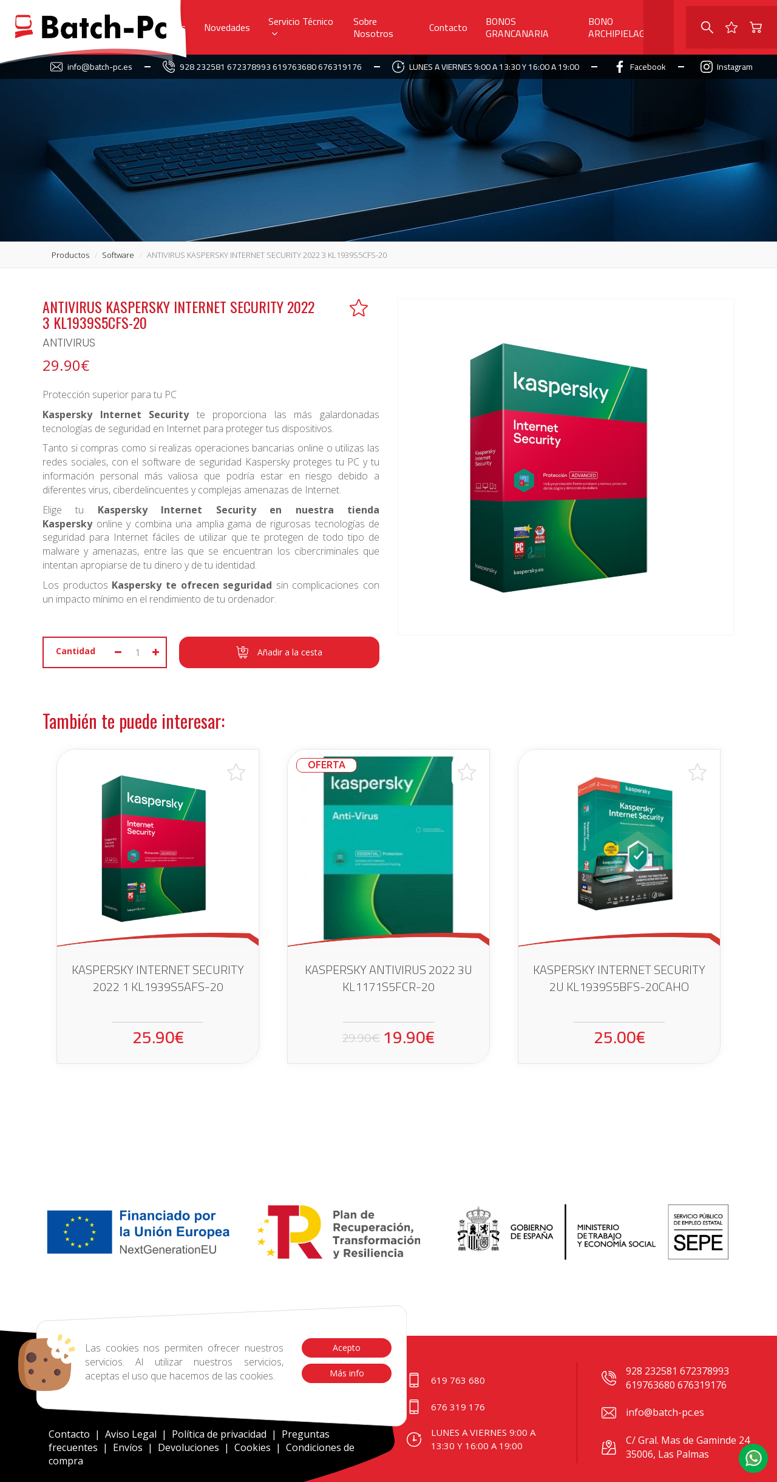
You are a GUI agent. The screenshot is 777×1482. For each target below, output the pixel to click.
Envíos (128, 1447)
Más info (346, 1373)
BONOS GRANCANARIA (517, 27)
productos (70, 254)
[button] (753, 1458)
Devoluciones (188, 1447)
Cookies (252, 1447)
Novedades (227, 27)
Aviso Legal (131, 1434)
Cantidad (75, 651)
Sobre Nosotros (373, 27)
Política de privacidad (220, 1434)
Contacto (448, 27)
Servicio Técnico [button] (300, 25)
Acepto (347, 1347)
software (118, 254)
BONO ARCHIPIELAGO (619, 27)
